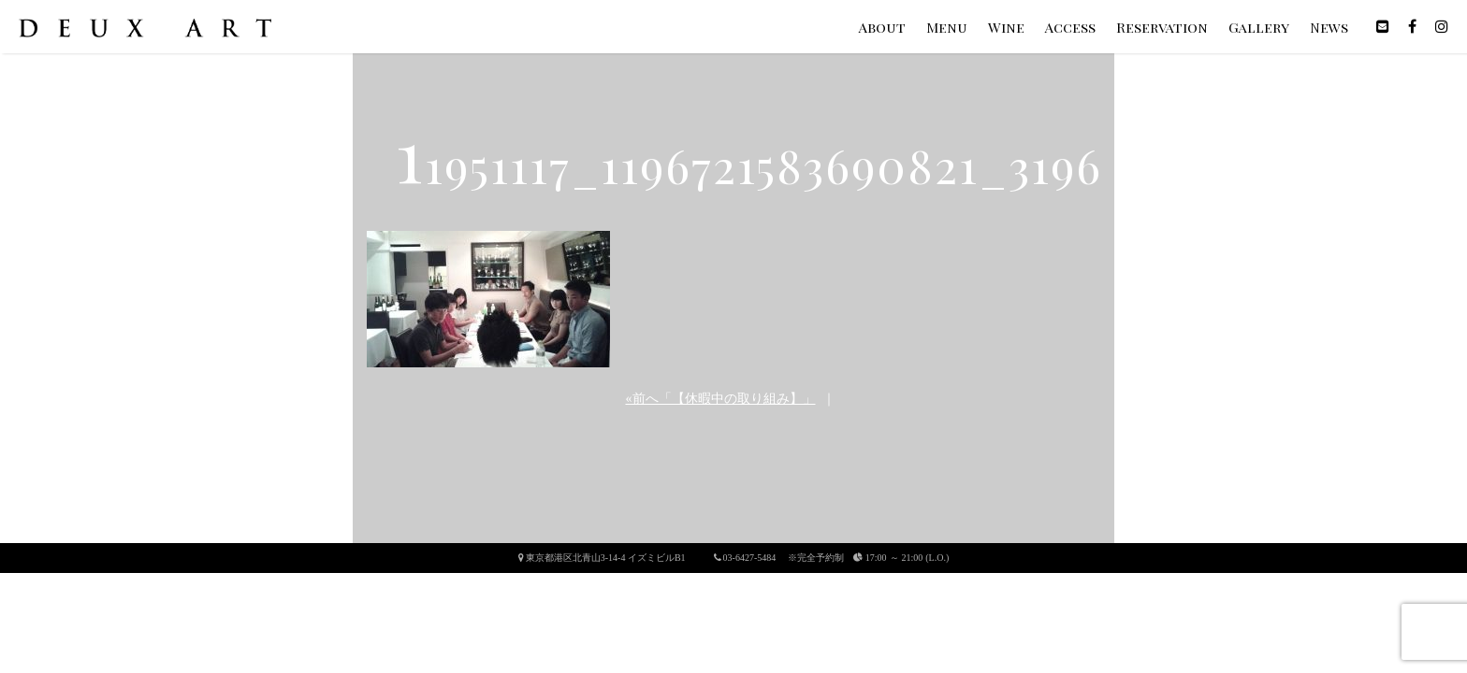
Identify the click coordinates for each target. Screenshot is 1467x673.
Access (1070, 27)
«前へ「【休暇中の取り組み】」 (721, 399)
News (1329, 27)
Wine (1006, 27)
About (882, 27)
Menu (946, 27)
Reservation (1162, 27)
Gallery (1258, 27)
